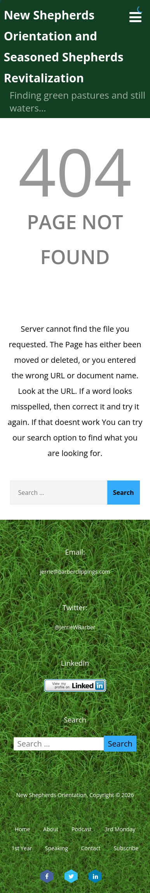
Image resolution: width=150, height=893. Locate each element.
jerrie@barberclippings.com (75, 571)
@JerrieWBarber (75, 627)
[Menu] (135, 16)
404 (75, 171)
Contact (90, 848)
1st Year (22, 848)
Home (22, 829)
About (50, 829)
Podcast (82, 829)
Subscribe (125, 848)
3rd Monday (120, 829)
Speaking (56, 848)
